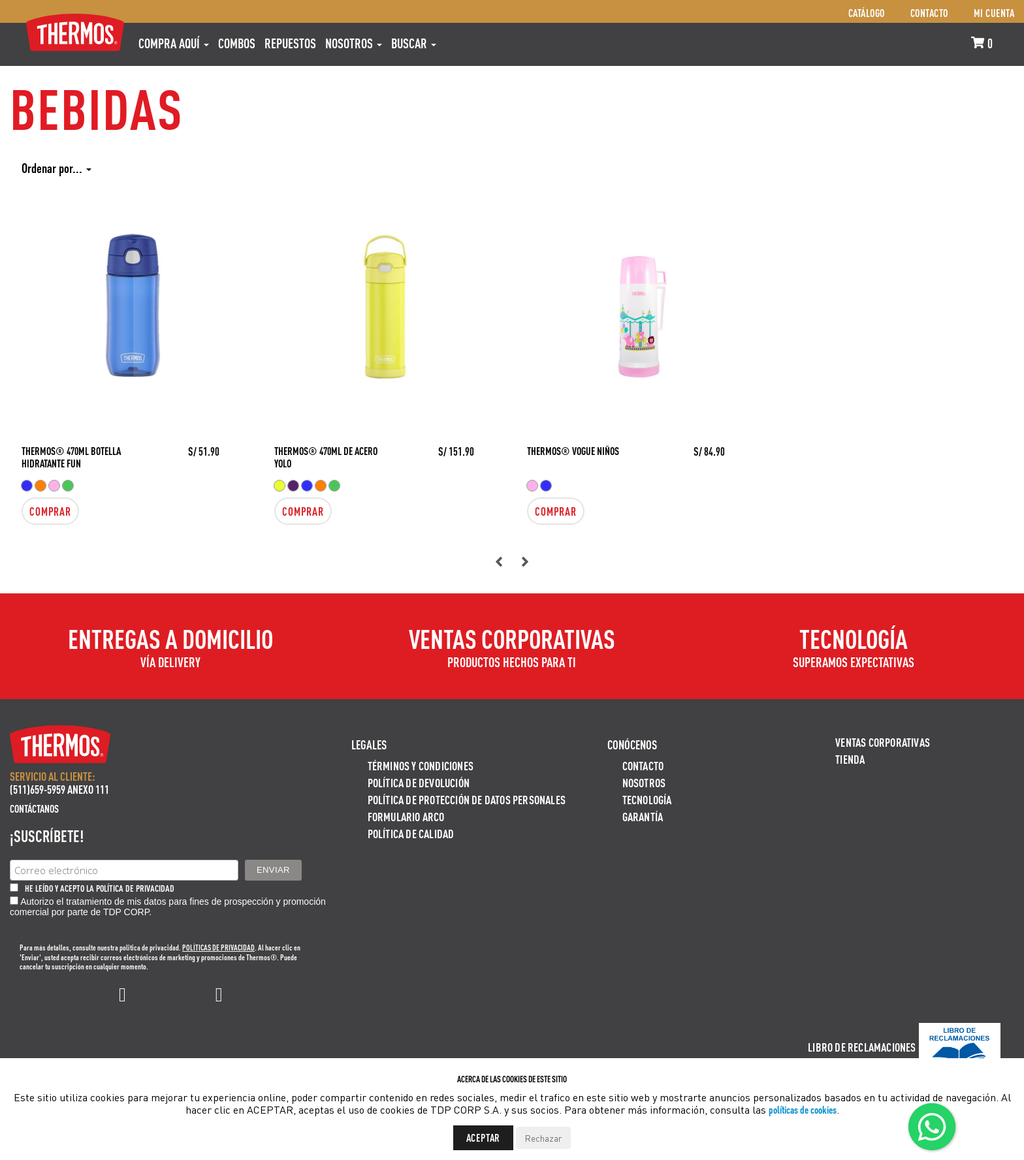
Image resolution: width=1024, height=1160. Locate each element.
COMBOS (236, 43)
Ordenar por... (56, 167)
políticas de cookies (803, 1109)
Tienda (850, 758)
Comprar (50, 511)
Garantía (643, 816)
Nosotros (353, 43)
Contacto (929, 13)
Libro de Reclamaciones (862, 1046)
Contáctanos (34, 808)
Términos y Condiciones (420, 765)
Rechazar (543, 1138)
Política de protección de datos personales (467, 799)
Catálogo (866, 13)
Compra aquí (173, 43)
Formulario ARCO (406, 816)
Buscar (413, 43)
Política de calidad (411, 833)
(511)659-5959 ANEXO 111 (59, 788)
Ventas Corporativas (882, 741)
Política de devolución (419, 782)
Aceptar (483, 1137)
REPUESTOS (290, 43)
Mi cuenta (994, 13)
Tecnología (647, 799)
